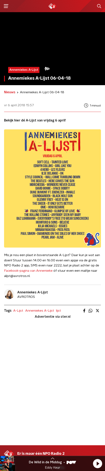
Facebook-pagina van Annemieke (28, 270)
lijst (58, 310)
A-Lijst (18, 310)
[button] (97, 463)
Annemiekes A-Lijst (39, 310)
